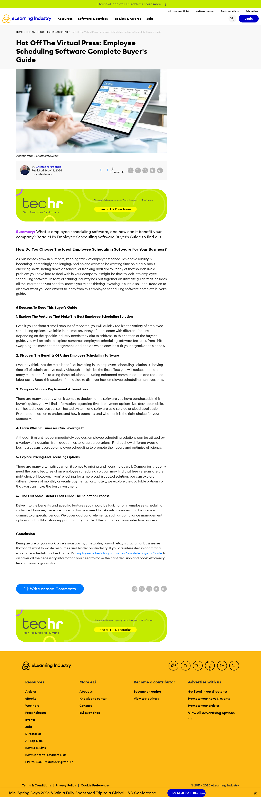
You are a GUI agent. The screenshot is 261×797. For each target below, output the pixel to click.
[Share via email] (152, 170)
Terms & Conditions (36, 785)
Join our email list (178, 11)
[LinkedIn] (198, 666)
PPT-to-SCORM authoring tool (49, 762)
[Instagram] (234, 666)
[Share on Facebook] (131, 170)
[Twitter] (186, 666)
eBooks (30, 698)
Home (19, 31)
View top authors (146, 698)
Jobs (28, 727)
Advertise (251, 11)
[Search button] (232, 18)
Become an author (147, 691)
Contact (85, 705)
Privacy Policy (66, 785)
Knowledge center (93, 698)
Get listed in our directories (208, 691)
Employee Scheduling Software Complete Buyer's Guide (118, 553)
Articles (30, 691)
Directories (33, 734)
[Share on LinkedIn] (145, 170)
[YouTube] (210, 666)
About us (86, 691)
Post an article (229, 11)
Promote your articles (203, 705)
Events (30, 720)
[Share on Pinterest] (160, 170)
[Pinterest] (222, 666)
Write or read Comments (50, 588)
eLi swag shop (89, 713)
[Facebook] (173, 666)
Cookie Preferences (95, 785)
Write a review (205, 11)
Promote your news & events (209, 698)
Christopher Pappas (48, 167)
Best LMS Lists (35, 748)
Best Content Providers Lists (45, 755)
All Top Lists (33, 741)
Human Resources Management (47, 31)
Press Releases (35, 713)
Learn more (154, 4)
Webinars (32, 705)
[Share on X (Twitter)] (138, 170)
